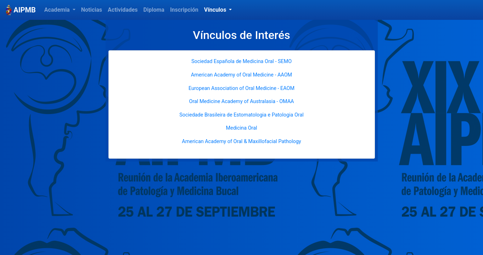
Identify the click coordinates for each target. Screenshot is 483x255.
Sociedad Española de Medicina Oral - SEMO (241, 61)
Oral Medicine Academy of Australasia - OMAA (241, 101)
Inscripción (184, 9)
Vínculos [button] (216, 9)
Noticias (91, 9)
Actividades (123, 9)
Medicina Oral (241, 128)
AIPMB (21, 10)
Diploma (154, 9)
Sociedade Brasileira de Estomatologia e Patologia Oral (241, 115)
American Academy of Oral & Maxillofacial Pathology (241, 141)
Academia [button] (57, 9)
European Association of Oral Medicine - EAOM (241, 88)
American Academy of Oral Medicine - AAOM (241, 75)
